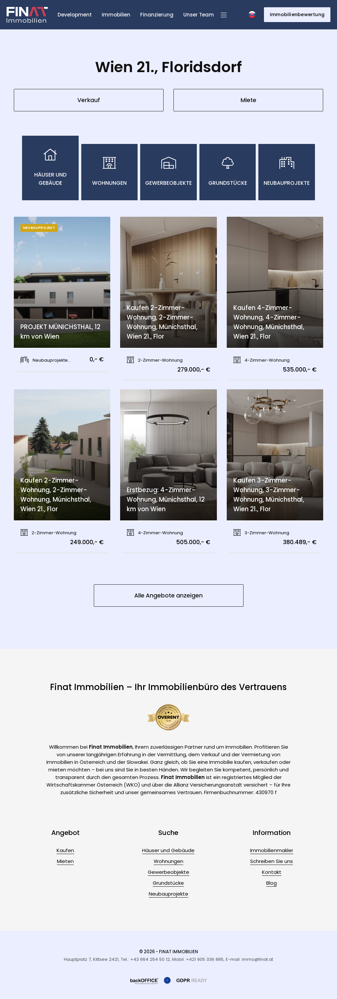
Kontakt (271, 872)
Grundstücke (168, 882)
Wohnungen (168, 861)
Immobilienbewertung (297, 14)
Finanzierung (156, 14)
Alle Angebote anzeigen (168, 595)
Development (75, 14)
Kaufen (65, 850)
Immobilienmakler (271, 850)
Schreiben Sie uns (271, 861)
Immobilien (116, 14)
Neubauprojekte (168, 893)
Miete (248, 100)
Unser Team (198, 14)
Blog (271, 882)
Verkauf (88, 100)
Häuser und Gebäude (168, 850)
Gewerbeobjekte (168, 872)
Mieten (65, 861)
